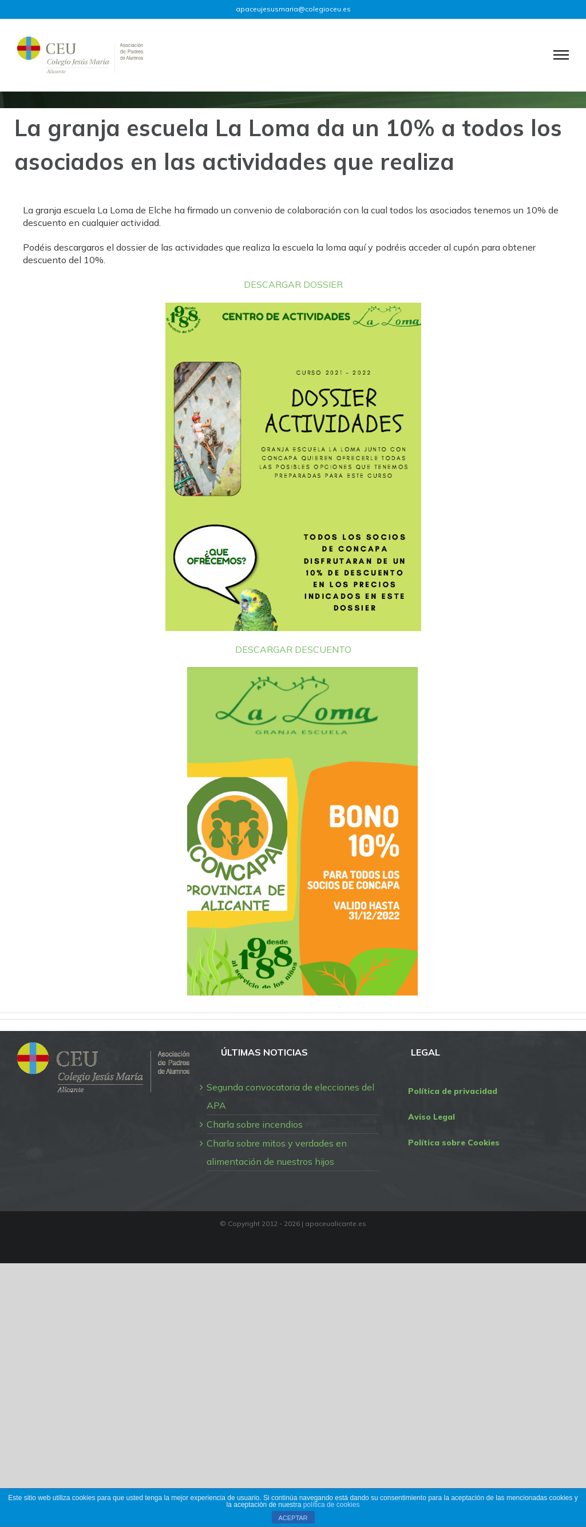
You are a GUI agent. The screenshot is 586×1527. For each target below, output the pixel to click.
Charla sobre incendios (255, 1124)
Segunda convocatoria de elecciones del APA (290, 1096)
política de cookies (331, 1505)
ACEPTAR (292, 1517)
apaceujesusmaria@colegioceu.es (293, 9)
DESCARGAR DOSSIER (293, 284)
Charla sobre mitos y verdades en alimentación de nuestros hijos (277, 1152)
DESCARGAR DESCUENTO (293, 649)
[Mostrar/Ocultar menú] (561, 55)
